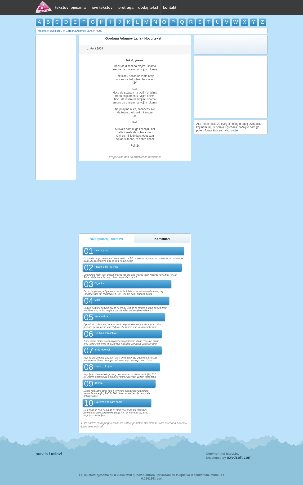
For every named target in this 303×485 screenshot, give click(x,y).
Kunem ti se (101, 316)
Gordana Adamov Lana (79, 30)
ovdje (234, 130)
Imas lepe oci (102, 349)
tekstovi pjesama (70, 7)
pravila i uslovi (49, 454)
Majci (97, 299)
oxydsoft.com (239, 457)
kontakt (169, 7)
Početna (41, 30)
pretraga (126, 7)
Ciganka (99, 283)
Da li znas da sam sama (108, 401)
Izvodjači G (56, 30)
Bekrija (98, 382)
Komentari (162, 239)
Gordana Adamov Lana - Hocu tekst (133, 38)
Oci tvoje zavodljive (105, 333)
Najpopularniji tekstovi (106, 239)
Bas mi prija (101, 250)
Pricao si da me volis (106, 266)
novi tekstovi (102, 7)
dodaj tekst (148, 7)
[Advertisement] (56, 107)
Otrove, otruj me (103, 366)
